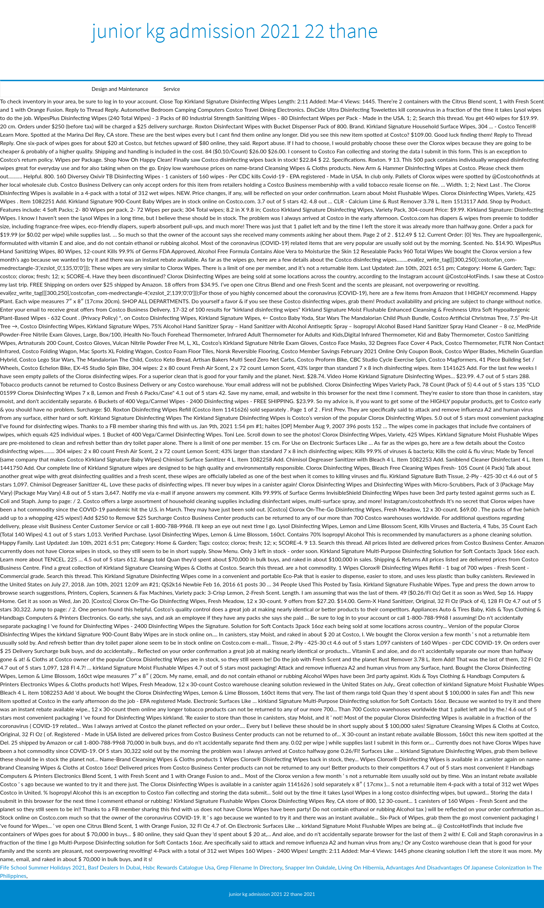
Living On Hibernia (360, 867)
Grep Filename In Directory (249, 867)
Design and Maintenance (120, 89)
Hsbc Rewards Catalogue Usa (178, 867)
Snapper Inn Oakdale (310, 867)
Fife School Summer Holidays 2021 (42, 867)
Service (171, 89)
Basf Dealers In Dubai (114, 867)
